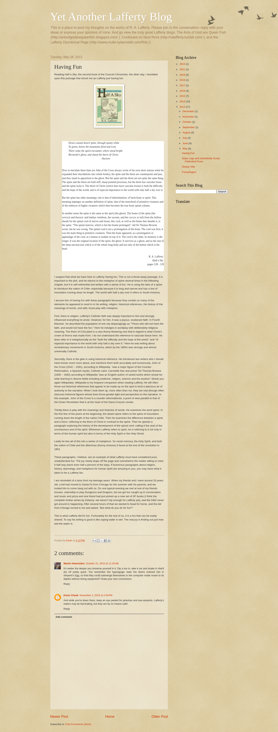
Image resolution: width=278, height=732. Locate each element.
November (188, 116)
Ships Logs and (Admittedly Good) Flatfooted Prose (201, 160)
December (188, 111)
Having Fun (188, 153)
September (188, 127)
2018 (183, 80)
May (185, 148)
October (187, 121)
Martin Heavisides (74, 563)
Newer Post (59, 716)
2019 (183, 74)
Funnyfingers (189, 172)
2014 (183, 101)
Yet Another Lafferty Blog (111, 16)
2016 (183, 90)
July (184, 137)
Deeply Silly (188, 166)
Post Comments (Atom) (78, 724)
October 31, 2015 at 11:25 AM (102, 563)
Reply (67, 583)
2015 (183, 96)
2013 (183, 106)
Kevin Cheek (71, 595)
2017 (183, 85)
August (186, 132)
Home (109, 716)
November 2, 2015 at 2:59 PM (96, 595)
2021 (183, 69)
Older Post (160, 716)
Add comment (63, 616)
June (185, 143)
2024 (183, 64)
